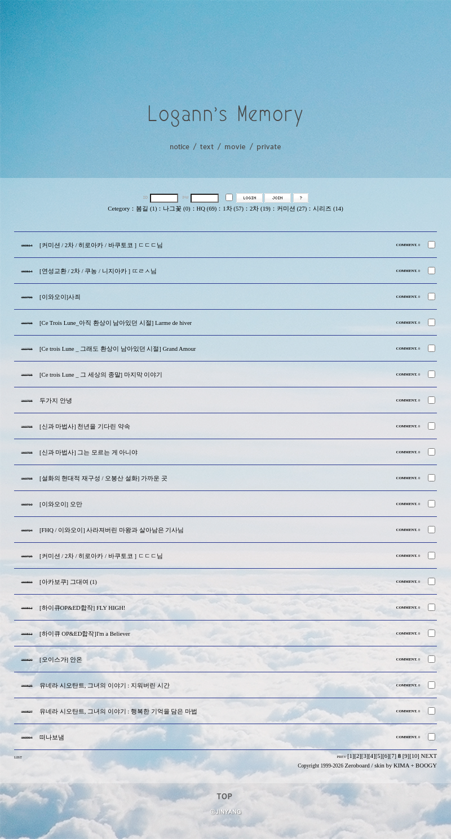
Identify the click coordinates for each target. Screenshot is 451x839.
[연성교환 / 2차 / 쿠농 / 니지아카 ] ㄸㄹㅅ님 (98, 271)
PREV (341, 756)
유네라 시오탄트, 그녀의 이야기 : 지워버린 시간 (104, 685)
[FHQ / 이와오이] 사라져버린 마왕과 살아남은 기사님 (111, 530)
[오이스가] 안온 (60, 660)
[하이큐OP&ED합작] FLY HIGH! (82, 608)
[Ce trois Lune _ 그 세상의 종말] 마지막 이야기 (100, 375)
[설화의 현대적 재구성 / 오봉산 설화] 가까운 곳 (103, 478)
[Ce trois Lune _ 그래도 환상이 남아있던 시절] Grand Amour (117, 349)
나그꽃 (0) (176, 209)
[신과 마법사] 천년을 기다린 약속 (84, 426)
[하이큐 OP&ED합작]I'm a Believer (84, 634)
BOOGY (426, 765)
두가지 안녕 (55, 401)
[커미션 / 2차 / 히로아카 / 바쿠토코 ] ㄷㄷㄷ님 (101, 245)
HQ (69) (207, 209)
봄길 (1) (146, 209)
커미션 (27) (292, 209)
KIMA (401, 765)
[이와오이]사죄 (60, 297)
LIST (18, 757)
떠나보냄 (51, 737)
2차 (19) (260, 209)
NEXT (429, 756)
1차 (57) (233, 209)
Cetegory (119, 209)
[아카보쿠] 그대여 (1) (68, 582)
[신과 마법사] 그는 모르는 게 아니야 (88, 452)
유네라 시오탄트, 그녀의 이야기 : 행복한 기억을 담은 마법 (118, 711)
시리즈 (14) (328, 209)
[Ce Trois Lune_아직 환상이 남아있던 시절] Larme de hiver (115, 323)
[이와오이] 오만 (60, 504)
